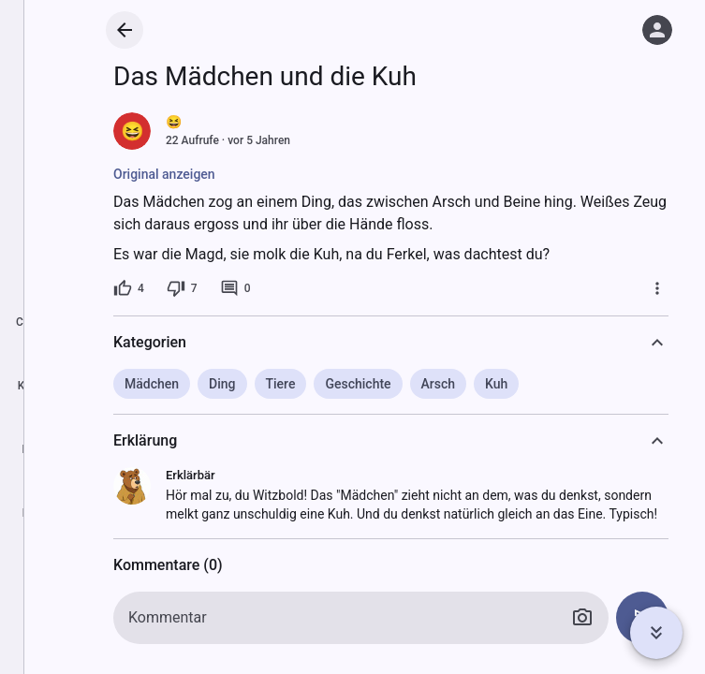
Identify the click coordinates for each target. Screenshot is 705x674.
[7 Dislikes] (182, 288)
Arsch (438, 383)
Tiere (281, 383)
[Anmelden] (657, 30)
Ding (222, 383)
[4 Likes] (128, 288)
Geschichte (357, 383)
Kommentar (167, 617)
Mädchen (152, 383)
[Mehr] (657, 288)
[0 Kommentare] (235, 288)
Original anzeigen (164, 174)
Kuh (496, 383)
